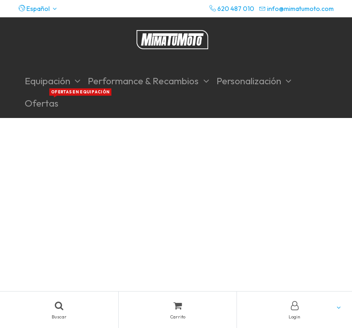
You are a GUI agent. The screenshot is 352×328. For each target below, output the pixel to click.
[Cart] (178, 310)
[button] (38, 9)
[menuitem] (41, 103)
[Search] (59, 310)
